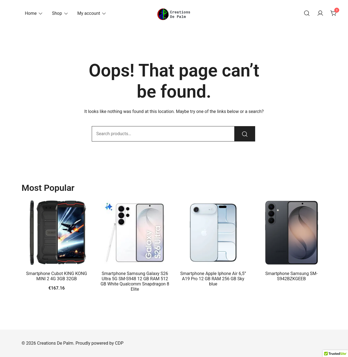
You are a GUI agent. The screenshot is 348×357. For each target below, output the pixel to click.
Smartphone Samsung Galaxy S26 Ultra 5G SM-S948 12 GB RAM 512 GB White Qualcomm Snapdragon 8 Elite (135, 281)
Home (31, 13)
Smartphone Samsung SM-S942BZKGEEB (291, 276)
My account (88, 13)
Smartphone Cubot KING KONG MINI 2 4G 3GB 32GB (56, 276)
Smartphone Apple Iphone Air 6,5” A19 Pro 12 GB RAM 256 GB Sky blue (213, 279)
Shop (57, 13)
